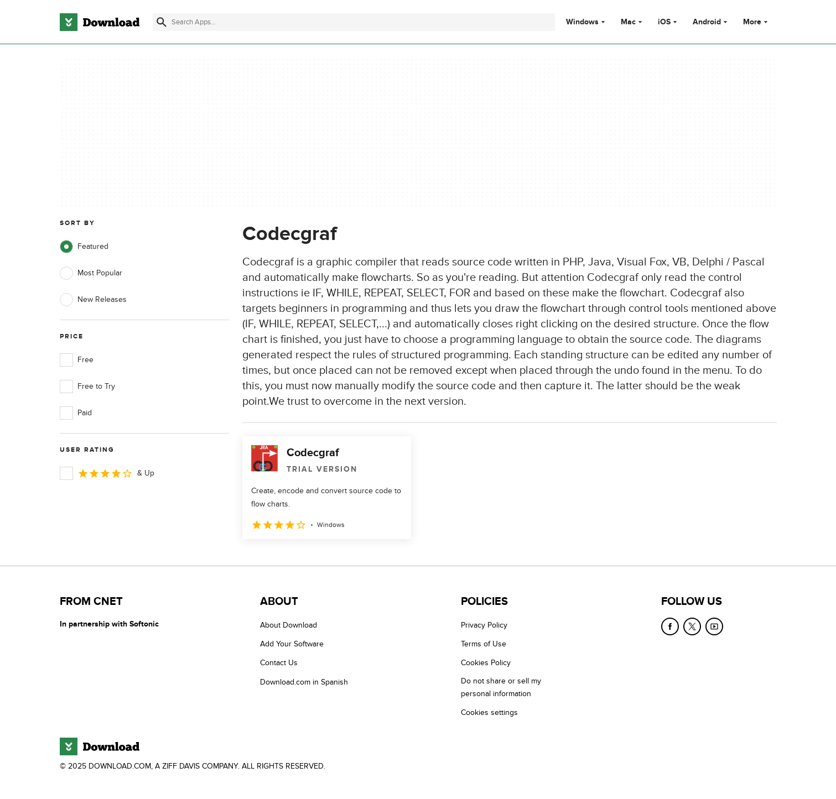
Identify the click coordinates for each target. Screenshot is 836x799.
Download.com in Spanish (304, 682)
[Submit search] (161, 22)
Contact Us (279, 662)
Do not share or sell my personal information (501, 687)
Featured (84, 246)
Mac (628, 22)
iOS (664, 22)
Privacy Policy (484, 625)
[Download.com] (99, 22)
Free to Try (87, 386)
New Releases (93, 299)
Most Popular (91, 273)
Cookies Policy (486, 662)
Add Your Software (292, 644)
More (756, 22)
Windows (582, 22)
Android (707, 22)
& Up (107, 473)
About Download (288, 625)
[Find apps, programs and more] (354, 22)
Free (77, 360)
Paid (76, 413)
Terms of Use (483, 644)
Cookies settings (489, 712)
